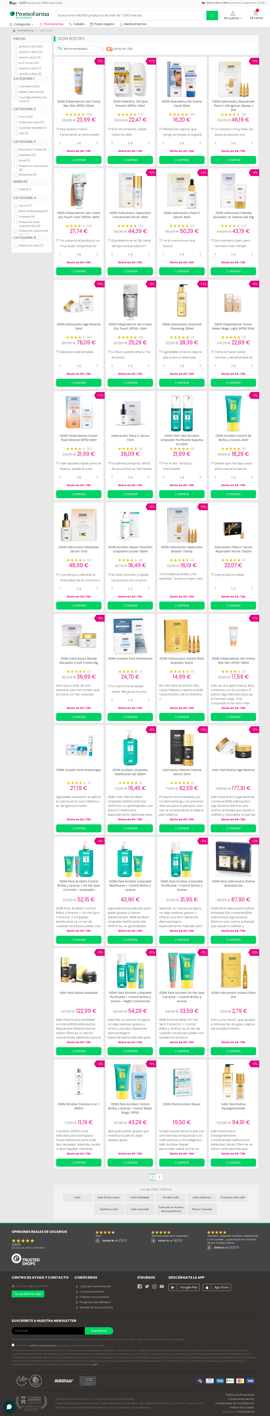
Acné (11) (24, 160)
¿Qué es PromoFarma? (93, 1286)
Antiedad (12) (27, 155)
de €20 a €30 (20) (31, 46)
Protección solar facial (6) (33, 168)
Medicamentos (133, 24)
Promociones (51, 24)
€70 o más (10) (29, 63)
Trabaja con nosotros (92, 1297)
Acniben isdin (171, 1197)
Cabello (77, 24)
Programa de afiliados (93, 1302)
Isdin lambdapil (140, 1197)
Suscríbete (99, 1331)
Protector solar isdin (233, 1197)
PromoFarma (245, 1411)
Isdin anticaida (140, 1209)
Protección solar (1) (31, 245)
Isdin (78, 1197)
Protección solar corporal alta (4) (29, 224)
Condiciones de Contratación (234, 1403)
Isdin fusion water (109, 1197)
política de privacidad (43, 1345)
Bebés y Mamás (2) (31, 92)
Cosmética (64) (29, 86)
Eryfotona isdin (109, 1209)
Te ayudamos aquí (28, 1294)
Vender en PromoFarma (94, 1307)
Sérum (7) (25, 205)
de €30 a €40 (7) (30, 68)
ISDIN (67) (25, 189)
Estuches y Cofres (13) (33, 149)
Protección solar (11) (31, 122)
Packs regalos (102, 24)
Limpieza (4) (27, 216)
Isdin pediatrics (202, 1197)
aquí (95, 1364)
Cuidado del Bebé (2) (33, 128)
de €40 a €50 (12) (30, 52)
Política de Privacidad (240, 1395)
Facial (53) (26, 117)
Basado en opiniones (28, 1248)
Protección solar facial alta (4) (33, 232)
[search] (212, 15)
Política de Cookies (242, 1407)
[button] (233, 15)
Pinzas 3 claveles (202, 1209)
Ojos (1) (23, 133)
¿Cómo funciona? (89, 1292)
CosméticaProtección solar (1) (33, 99)
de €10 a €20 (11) (29, 57)
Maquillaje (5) (28, 174)
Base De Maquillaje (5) (33, 211)
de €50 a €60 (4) (30, 74)
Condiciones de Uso (241, 1399)
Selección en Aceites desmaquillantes (171, 1209)
